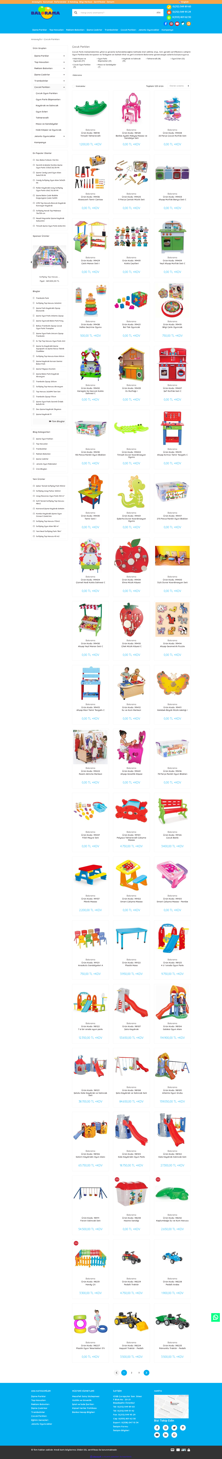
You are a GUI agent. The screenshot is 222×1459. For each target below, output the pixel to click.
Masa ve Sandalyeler (47, 123)
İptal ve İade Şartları (83, 1404)
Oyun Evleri (42, 111)
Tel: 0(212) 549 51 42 (123, 1410)
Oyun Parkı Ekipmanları (48, 99)
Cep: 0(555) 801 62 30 (124, 1418)
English (184, 2)
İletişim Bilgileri (121, 1430)
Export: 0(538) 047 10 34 (125, 1422)
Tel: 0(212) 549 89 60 (124, 1406)
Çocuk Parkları (52, 39)
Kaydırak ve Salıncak (47, 105)
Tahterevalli (42, 117)
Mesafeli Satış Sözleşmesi (85, 1396)
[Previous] (31, 262)
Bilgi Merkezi (85, 2)
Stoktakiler (80, 86)
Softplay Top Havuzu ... (49, 277)
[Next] (67, 262)
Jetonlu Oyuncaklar (44, 136)
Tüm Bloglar (57, 421)
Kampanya (40, 142)
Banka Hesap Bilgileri (83, 1412)
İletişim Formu (120, 1426)
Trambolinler (41, 80)
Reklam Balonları (43, 68)
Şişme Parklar (41, 55)
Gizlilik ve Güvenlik (81, 1400)
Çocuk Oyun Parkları (47, 93)
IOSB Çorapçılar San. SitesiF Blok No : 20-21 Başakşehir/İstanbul (127, 1399)
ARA (158, 12)
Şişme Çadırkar (39, 1408)
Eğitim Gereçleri (39, 1420)
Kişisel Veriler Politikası (84, 1408)
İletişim (110, 2)
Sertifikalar (99, 2)
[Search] (117, 12)
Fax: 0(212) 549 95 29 (124, 1414)
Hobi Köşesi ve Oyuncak (48, 129)
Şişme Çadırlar (42, 74)
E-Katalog (73, 2)
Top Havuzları (41, 62)
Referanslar (60, 2)
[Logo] (45, 12)
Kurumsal (48, 2)
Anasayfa (37, 2)
